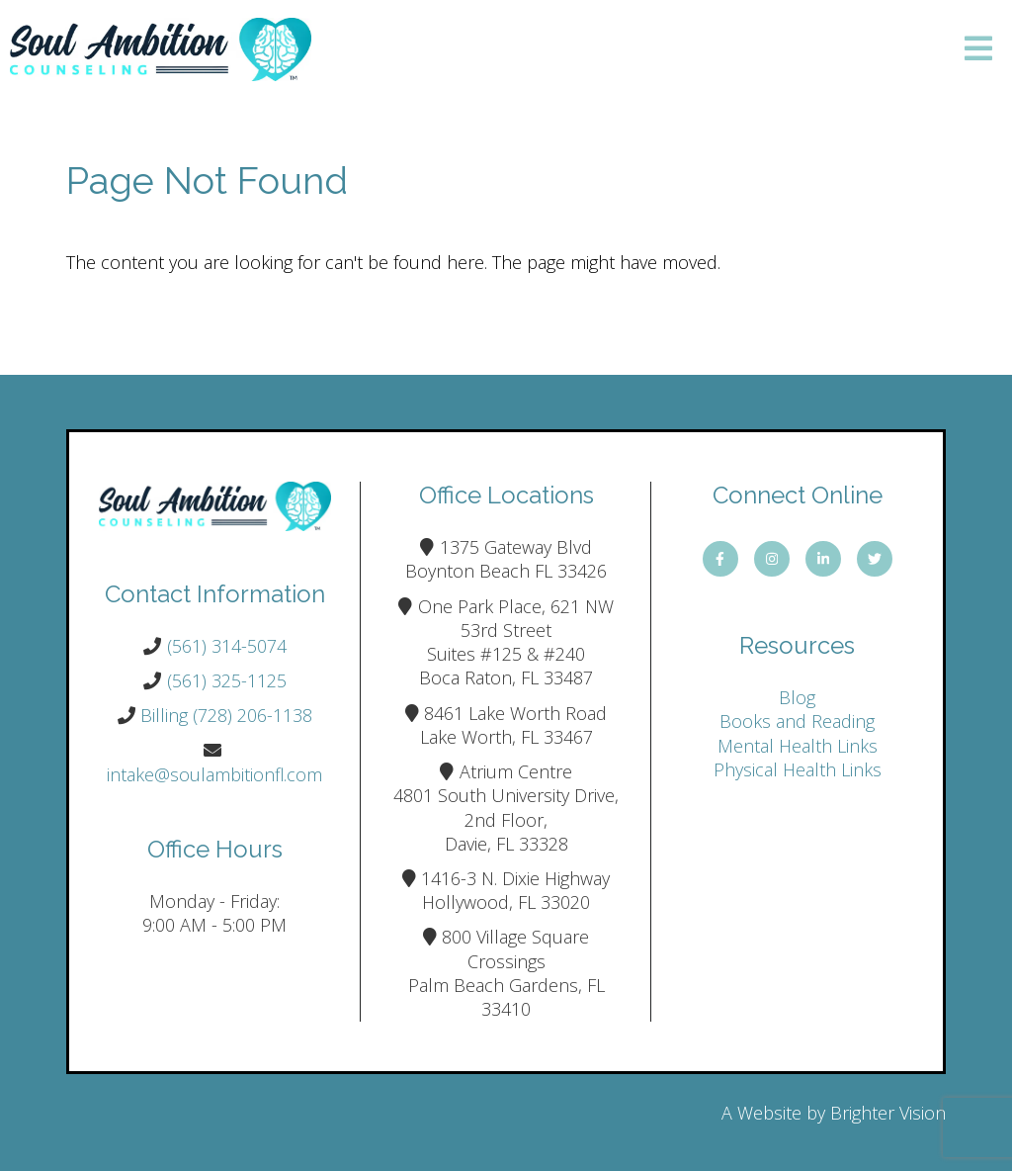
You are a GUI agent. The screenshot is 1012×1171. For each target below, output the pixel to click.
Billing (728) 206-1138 (226, 715)
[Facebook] (720, 559)
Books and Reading (797, 721)
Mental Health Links (797, 746)
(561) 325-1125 (227, 680)
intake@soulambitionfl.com (214, 774)
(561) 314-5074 (227, 646)
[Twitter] (874, 559)
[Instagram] (772, 559)
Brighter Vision (888, 1113)
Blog (797, 697)
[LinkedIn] (823, 559)
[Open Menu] (978, 50)
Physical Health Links (798, 769)
